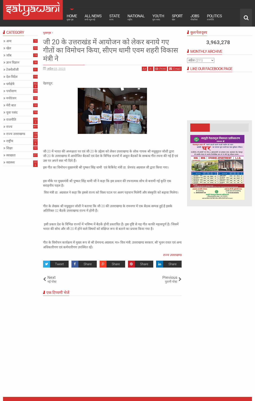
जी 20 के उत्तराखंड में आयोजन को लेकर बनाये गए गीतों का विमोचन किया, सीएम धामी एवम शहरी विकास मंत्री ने (110, 50)
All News (93, 17)
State (114, 17)
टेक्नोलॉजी (12, 70)
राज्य (9, 127)
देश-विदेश (12, 77)
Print (160, 69)
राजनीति (11, 120)
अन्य (8, 41)
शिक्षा (9, 148)
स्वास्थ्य (10, 162)
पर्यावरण (11, 91)
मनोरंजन (11, 98)
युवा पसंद (12, 112)
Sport (177, 17)
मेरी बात (11, 105)
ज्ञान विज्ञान (12, 62)
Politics (214, 17)
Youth (158, 17)
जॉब (8, 55)
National (136, 17)
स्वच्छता (11, 155)
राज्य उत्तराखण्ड (172, 255)
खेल (8, 48)
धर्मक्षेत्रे (10, 84)
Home (72, 17)
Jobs (194, 17)
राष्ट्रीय (9, 141)
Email (175, 69)
